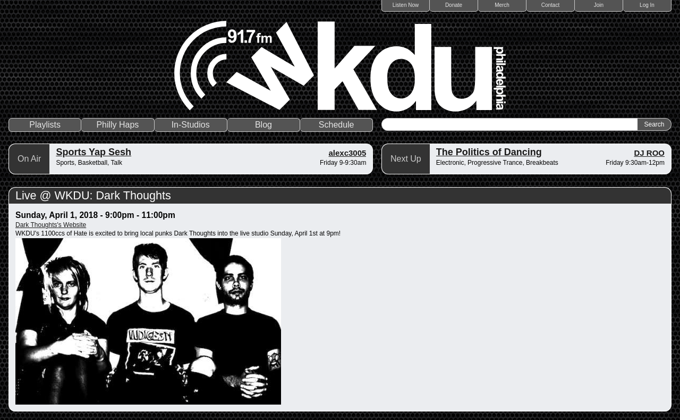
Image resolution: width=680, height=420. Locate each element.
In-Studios (191, 124)
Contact (550, 5)
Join (599, 5)
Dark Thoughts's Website (50, 225)
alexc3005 (347, 152)
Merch (502, 5)
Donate (453, 5)
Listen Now (406, 5)
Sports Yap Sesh (93, 152)
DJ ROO (649, 152)
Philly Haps (117, 124)
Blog (263, 124)
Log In (647, 5)
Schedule (336, 124)
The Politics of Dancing (489, 152)
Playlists (45, 124)
